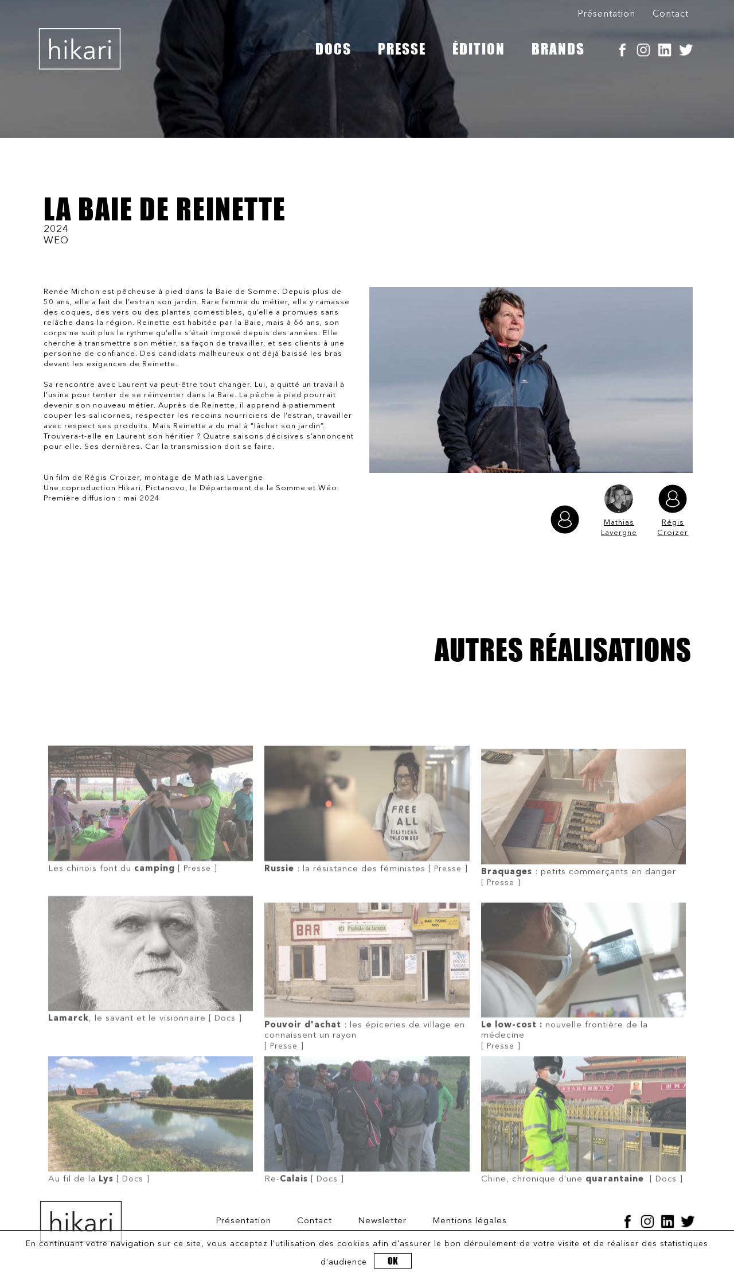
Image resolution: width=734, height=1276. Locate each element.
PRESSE (402, 48)
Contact (671, 14)
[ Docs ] (150, 981)
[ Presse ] (150, 831)
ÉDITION (478, 48)
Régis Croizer (672, 510)
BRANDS (558, 48)
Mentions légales (469, 1221)
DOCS (333, 48)
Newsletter (382, 1221)
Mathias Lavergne (619, 510)
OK (393, 1260)
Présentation (606, 14)
